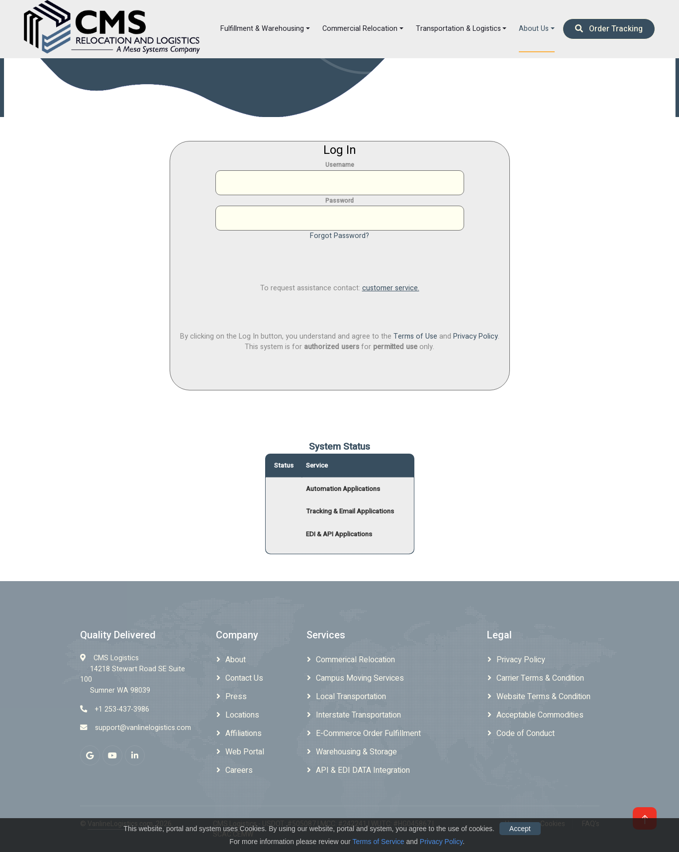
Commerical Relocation (355, 660)
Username (339, 164)
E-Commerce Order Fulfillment (368, 733)
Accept (520, 829)
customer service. (390, 288)
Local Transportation (351, 697)
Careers (239, 770)
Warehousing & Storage (356, 752)
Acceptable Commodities (539, 715)
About (235, 660)
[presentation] (339, 261)
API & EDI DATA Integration (363, 770)
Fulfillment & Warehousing (262, 28)
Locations (242, 715)
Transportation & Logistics (458, 28)
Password (339, 200)
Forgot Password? (339, 236)
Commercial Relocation (359, 28)
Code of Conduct (525, 733)
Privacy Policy (475, 336)
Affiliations (243, 733)
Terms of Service (378, 842)
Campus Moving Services (360, 678)
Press (236, 697)
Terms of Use (415, 336)
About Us (534, 28)
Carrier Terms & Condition (540, 678)
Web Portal (244, 752)
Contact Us (244, 678)
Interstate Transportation (358, 715)
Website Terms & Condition (543, 697)
